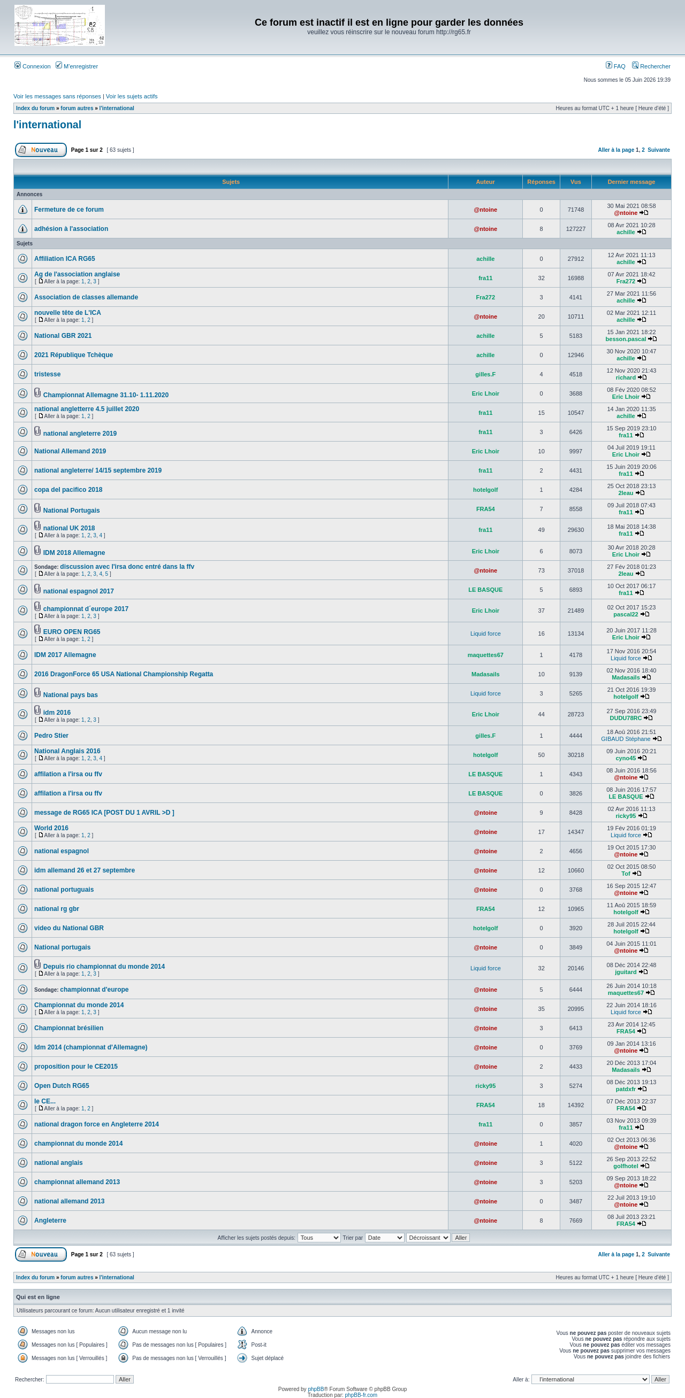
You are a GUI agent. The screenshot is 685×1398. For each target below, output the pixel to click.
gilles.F (485, 374)
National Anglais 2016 (67, 751)
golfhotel (625, 1166)
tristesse (47, 374)
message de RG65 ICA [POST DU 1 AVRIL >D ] (104, 812)
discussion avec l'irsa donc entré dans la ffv (127, 566)
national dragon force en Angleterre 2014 (96, 1124)
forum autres (76, 108)
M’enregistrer (77, 66)
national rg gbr (56, 909)
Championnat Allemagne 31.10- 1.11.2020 (106, 395)
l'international (117, 108)
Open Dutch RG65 (61, 1086)
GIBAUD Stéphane (625, 739)
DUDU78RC (626, 718)
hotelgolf (485, 489)
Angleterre (50, 1220)
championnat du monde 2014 (78, 1143)
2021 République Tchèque (73, 355)
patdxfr (626, 1089)
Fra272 (625, 281)
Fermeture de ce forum (69, 209)
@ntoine (485, 209)
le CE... (45, 1101)
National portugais (62, 947)
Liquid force (485, 633)
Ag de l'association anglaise (77, 274)
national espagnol (61, 851)
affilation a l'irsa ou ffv (68, 774)
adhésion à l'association (71, 229)
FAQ (616, 66)
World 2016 (51, 828)
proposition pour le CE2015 (76, 1066)
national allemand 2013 (69, 1201)
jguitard (625, 972)
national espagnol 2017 (78, 591)
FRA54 (485, 509)
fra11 (485, 278)
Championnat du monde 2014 (79, 1005)
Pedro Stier (51, 735)
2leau (625, 493)
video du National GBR (69, 928)
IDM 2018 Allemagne (74, 553)
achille (625, 232)
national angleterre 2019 (80, 433)
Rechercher (651, 66)
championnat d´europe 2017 (85, 609)
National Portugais (71, 510)
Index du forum (35, 108)
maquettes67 (486, 655)
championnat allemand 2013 (77, 1182)
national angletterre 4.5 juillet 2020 (86, 409)
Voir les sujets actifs (132, 96)
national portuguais (64, 889)
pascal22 (625, 614)
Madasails (485, 674)
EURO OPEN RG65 (72, 632)
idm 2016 (57, 712)
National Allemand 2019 (70, 451)
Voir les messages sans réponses (57, 96)
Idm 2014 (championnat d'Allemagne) (91, 1047)
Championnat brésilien (68, 1028)
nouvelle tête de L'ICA (67, 312)
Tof (625, 873)
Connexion (32, 66)
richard (626, 377)
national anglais (58, 1163)
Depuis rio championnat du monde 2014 (104, 966)
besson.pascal (626, 339)
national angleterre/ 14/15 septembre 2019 (98, 470)
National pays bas (70, 695)
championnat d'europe (94, 989)
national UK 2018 (69, 528)
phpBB (316, 1389)
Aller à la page (616, 150)
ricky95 (626, 816)
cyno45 (626, 758)
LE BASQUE (485, 589)
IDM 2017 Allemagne (65, 655)
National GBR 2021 (63, 335)
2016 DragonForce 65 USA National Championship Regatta (123, 674)
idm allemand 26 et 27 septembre (84, 870)
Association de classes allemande (86, 297)
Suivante (659, 150)
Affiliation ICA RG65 (64, 258)
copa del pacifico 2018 (68, 489)
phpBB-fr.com (361, 1395)
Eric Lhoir (485, 393)
